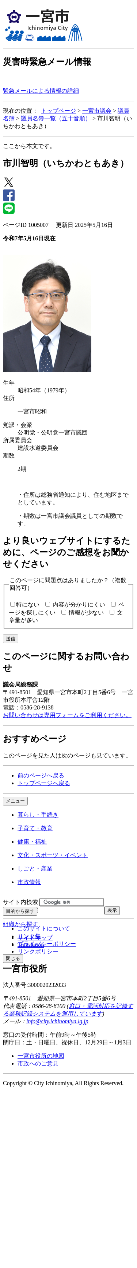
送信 (10, 638)
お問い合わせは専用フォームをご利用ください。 (67, 715)
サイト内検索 (20, 902)
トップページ (58, 111)
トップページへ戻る (44, 783)
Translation (31, 945)
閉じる (13, 958)
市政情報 (29, 882)
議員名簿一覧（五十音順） (56, 118)
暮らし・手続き (38, 815)
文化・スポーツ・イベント (53, 855)
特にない (27, 604)
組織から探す (20, 924)
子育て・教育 (35, 828)
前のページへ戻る (41, 775)
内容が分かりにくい (79, 604)
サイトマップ (35, 938)
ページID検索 (20, 910)
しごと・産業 (35, 868)
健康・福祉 (32, 842)
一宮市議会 (96, 111)
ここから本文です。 (29, 146)
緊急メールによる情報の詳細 (41, 91)
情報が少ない (86, 612)
